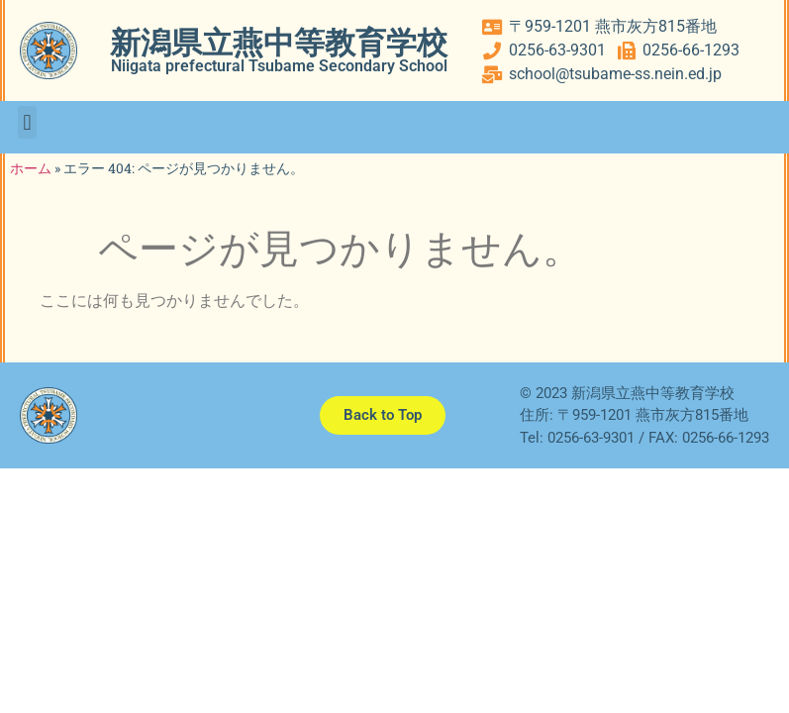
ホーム (30, 168)
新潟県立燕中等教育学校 (278, 43)
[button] (27, 122)
